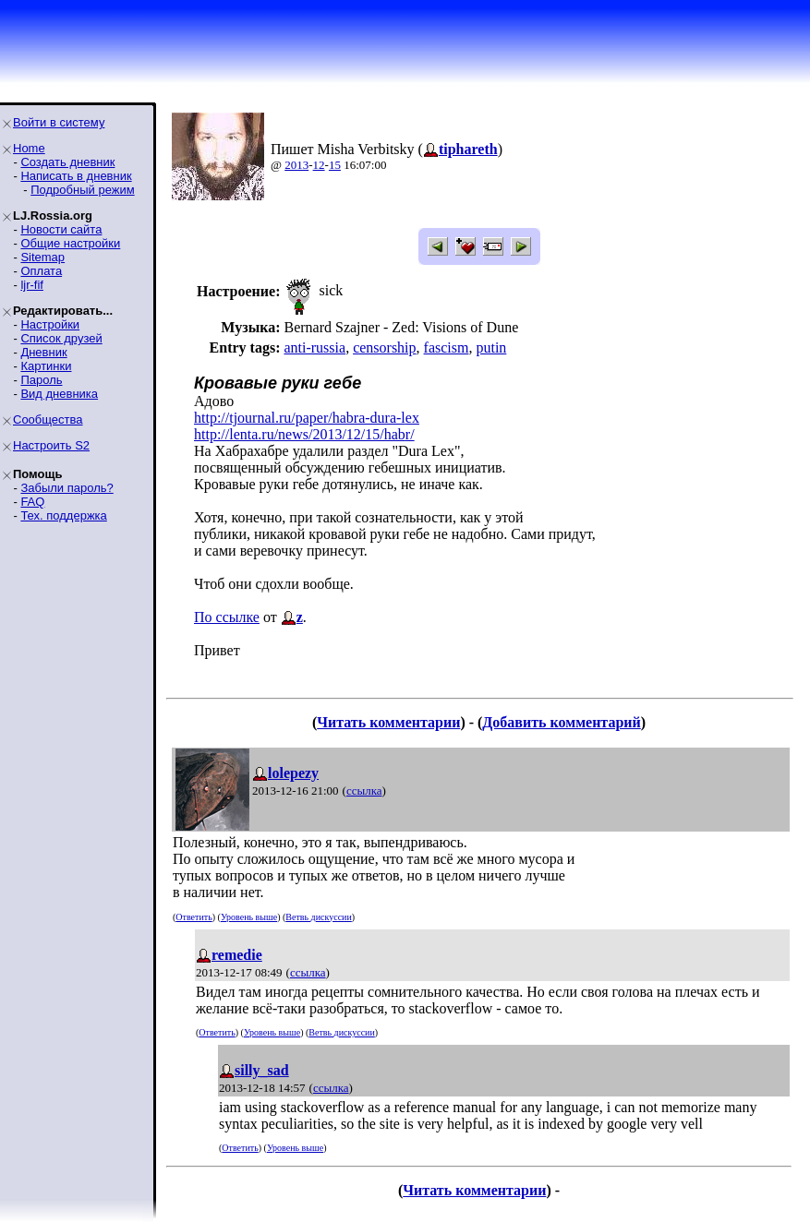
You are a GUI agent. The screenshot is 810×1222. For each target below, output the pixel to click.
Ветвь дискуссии (318, 917)
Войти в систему (58, 122)
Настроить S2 (51, 445)
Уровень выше (249, 917)
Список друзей (61, 338)
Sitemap (42, 257)
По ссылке (227, 617)
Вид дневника (59, 394)
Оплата (41, 271)
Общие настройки (70, 243)
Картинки (45, 366)
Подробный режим (82, 190)
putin (491, 347)
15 (335, 165)
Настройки (49, 324)
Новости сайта (61, 229)
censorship (384, 347)
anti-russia (314, 347)
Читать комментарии (388, 722)
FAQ (32, 502)
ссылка (364, 790)
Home (29, 148)
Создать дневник (67, 162)
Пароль (41, 380)
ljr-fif (31, 285)
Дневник (43, 352)
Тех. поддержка (63, 515)
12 (319, 165)
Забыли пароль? (66, 488)
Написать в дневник (75, 176)
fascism (446, 347)
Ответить (193, 917)
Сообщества (48, 419)
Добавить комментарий (561, 722)
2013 (296, 165)
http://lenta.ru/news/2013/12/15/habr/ (304, 434)
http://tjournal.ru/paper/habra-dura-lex (306, 417)
